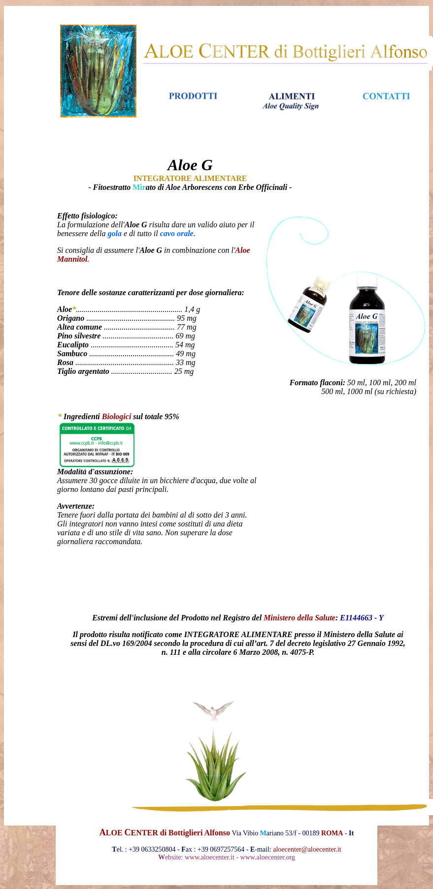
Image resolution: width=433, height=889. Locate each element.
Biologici (117, 416)
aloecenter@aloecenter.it (307, 849)
